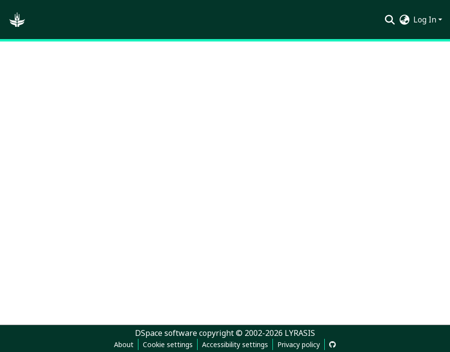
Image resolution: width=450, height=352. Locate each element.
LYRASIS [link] (300, 333)
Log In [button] (425, 19)
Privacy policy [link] (298, 344)
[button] (17, 19)
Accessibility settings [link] (235, 344)
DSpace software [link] (166, 333)
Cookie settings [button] (168, 344)
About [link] (124, 344)
